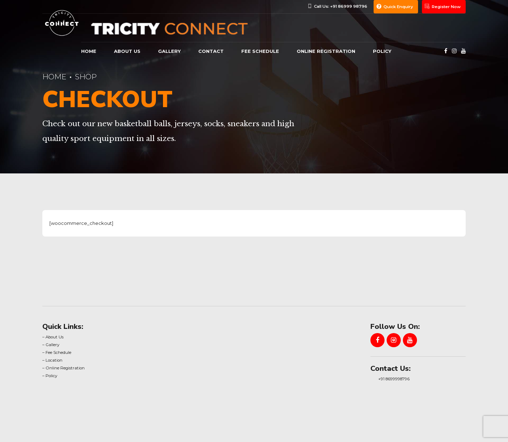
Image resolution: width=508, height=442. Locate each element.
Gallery (52, 344)
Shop (86, 76)
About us (127, 51)
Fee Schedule (260, 51)
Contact (211, 51)
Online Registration (326, 51)
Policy (382, 51)
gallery (169, 51)
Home (88, 51)
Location (54, 360)
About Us (55, 336)
